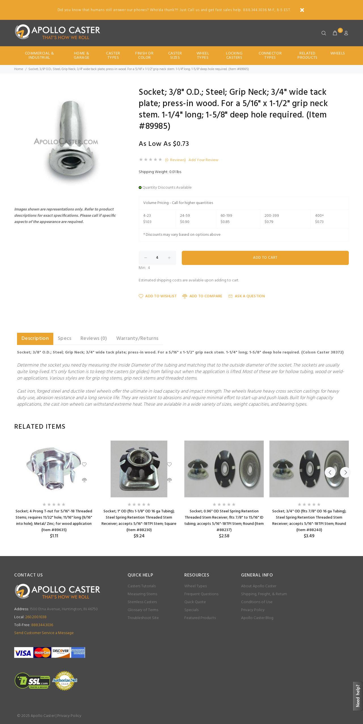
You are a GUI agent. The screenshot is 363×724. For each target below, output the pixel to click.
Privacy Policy (253, 610)
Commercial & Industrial (39, 55)
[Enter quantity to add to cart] (157, 258)
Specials (191, 610)
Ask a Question (246, 296)
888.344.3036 (33, 625)
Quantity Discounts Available (167, 187)
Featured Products (200, 618)
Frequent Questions (201, 594)
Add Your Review (203, 160)
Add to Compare (202, 296)
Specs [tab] (64, 338)
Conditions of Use (257, 602)
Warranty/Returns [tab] (137, 338)
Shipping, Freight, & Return (264, 594)
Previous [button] (330, 427)
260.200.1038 (30, 617)
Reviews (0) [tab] (94, 338)
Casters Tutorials (142, 586)
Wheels (337, 53)
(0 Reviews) (175, 160)
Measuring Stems (142, 594)
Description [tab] (35, 338)
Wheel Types (203, 55)
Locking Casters (234, 55)
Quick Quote (195, 602)
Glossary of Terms (143, 610)
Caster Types (113, 55)
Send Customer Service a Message (44, 633)
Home (18, 69)
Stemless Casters (142, 602)
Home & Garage (82, 55)
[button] (116, 93)
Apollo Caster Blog (257, 618)
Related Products (307, 55)
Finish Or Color (144, 55)
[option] (53, 490)
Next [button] (343, 427)
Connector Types (270, 55)
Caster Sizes (175, 55)
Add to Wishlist (158, 296)
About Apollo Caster (258, 586)
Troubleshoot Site (143, 618)
